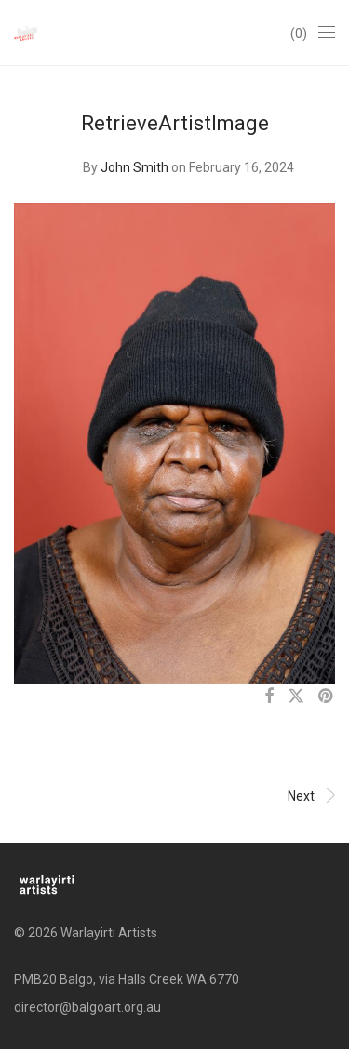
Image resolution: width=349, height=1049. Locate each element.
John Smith (134, 167)
